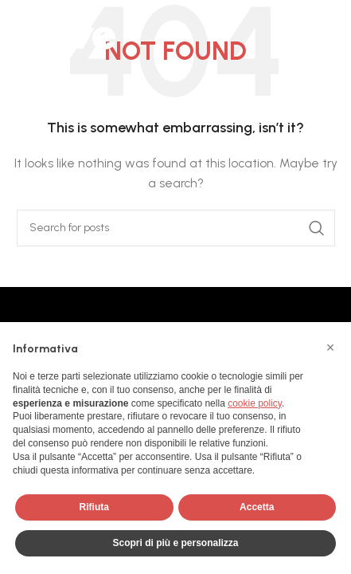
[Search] (176, 228)
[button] (330, 347)
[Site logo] (63, 31)
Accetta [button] (257, 507)
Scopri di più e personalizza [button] (175, 542)
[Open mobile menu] (331, 32)
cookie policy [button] (255, 403)
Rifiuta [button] (94, 507)
